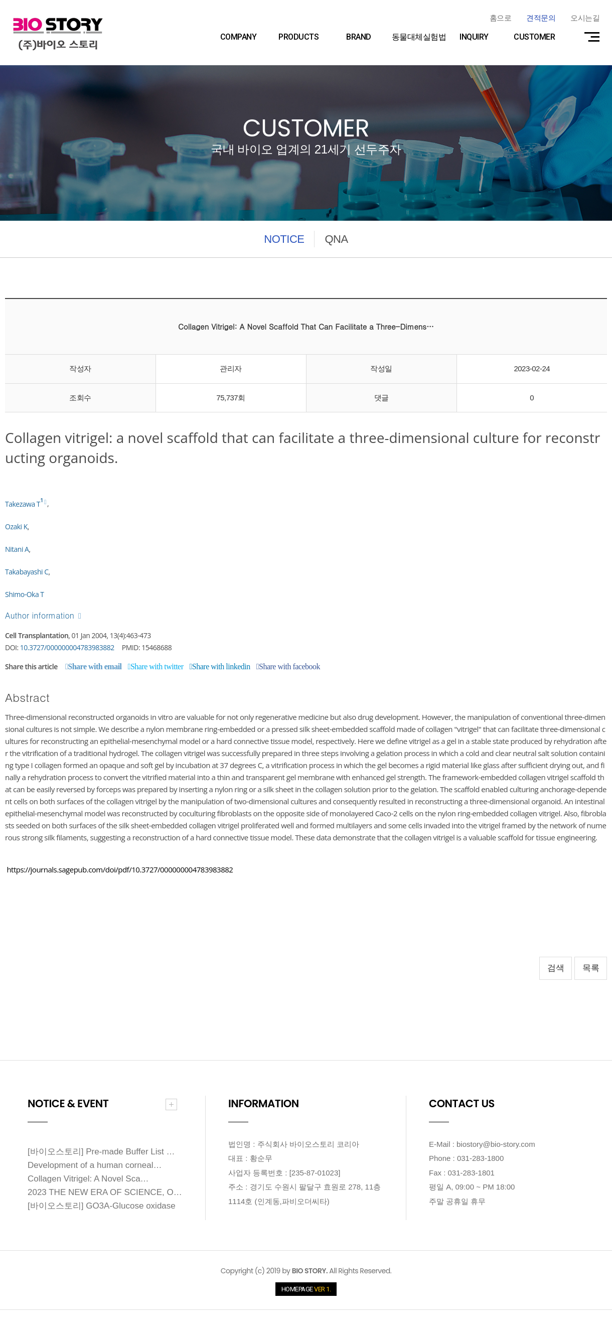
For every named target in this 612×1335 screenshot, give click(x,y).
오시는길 (584, 18)
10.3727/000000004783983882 (67, 647)
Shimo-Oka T (24, 594)
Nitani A (17, 549)
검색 (555, 968)
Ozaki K (16, 526)
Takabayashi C (27, 571)
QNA (336, 239)
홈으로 (501, 18)
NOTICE (284, 239)
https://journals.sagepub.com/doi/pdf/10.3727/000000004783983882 (120, 869)
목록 (590, 968)
